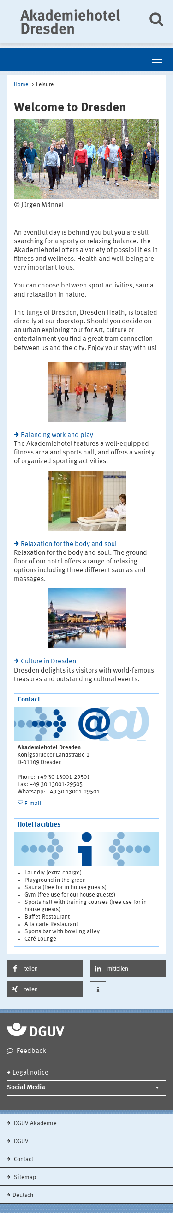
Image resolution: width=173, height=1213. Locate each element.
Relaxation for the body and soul (69, 544)
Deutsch (22, 1195)
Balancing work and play (57, 435)
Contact (22, 1159)
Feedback (31, 1051)
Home (21, 84)
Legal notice (30, 1072)
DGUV (20, 1141)
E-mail (33, 804)
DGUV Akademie (34, 1124)
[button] (45, 968)
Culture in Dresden (48, 661)
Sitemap (24, 1177)
